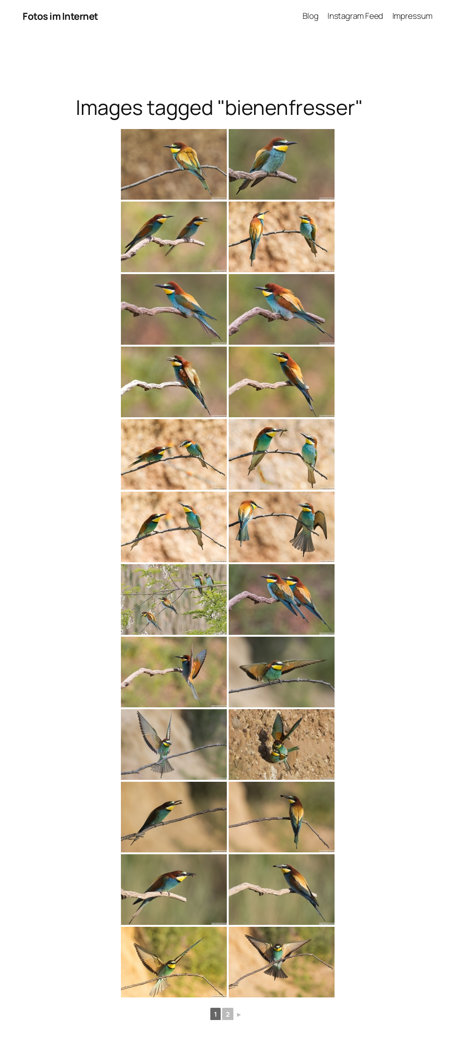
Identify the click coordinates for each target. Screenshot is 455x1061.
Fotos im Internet (60, 16)
